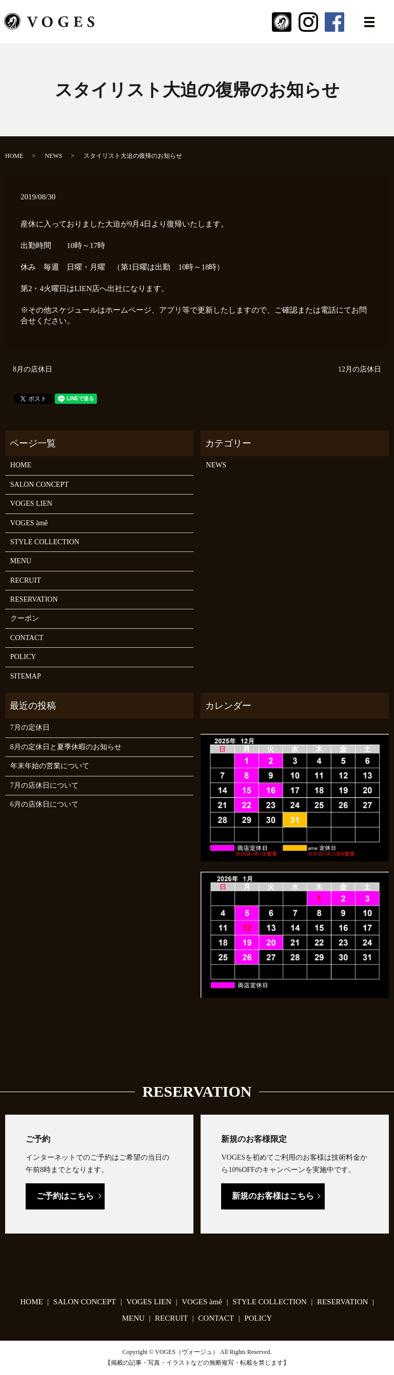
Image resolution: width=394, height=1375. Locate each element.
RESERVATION (34, 599)
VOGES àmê (29, 523)
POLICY (23, 657)
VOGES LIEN (31, 503)
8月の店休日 (32, 369)
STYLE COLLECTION (45, 542)
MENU (20, 561)
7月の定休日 (30, 727)
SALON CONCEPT (39, 484)
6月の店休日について (44, 804)
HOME (14, 155)
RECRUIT (25, 580)
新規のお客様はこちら (273, 1196)
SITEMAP (25, 676)
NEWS (53, 155)
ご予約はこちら (65, 1196)
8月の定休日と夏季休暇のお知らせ (66, 747)
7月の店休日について (44, 785)
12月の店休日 (359, 369)
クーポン (24, 618)
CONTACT (27, 638)
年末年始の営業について (49, 766)
